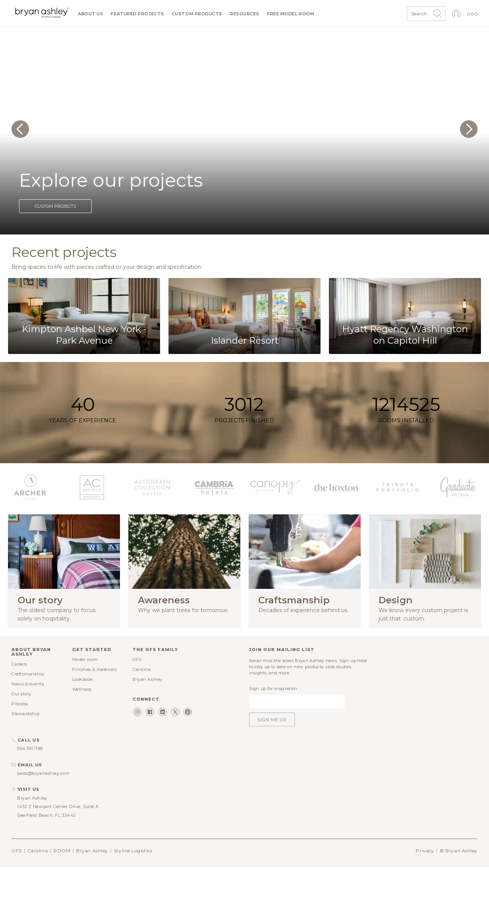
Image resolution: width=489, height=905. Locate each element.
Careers (19, 664)
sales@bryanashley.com (43, 773)
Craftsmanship (27, 674)
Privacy (425, 850)
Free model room (290, 14)
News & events (27, 684)
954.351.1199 (30, 748)
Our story (21, 694)
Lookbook (82, 679)
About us (90, 14)
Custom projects (55, 206)
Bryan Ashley (148, 679)
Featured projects (137, 14)
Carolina (142, 669)
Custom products (197, 14)
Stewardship (25, 713)
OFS (137, 659)
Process (19, 703)
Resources (244, 14)
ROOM (61, 850)
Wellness (82, 689)
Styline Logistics (133, 850)
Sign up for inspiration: (273, 688)
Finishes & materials (94, 669)
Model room (85, 659)
